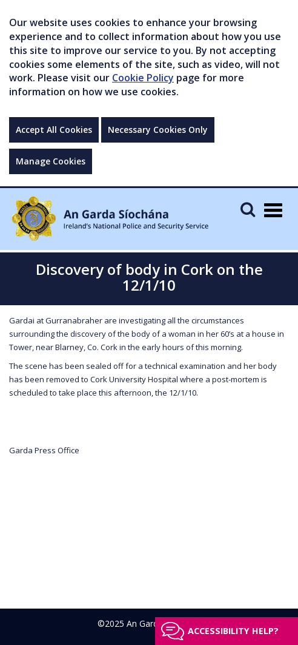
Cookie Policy (143, 77)
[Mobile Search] (248, 209)
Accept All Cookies (54, 129)
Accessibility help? (233, 631)
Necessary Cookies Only (158, 129)
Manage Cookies (50, 161)
